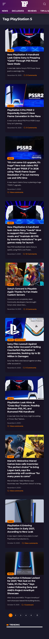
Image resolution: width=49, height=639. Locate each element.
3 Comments (31, 75)
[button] (5, 4)
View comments (16, 192)
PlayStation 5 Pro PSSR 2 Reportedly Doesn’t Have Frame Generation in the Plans (24, 113)
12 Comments (31, 254)
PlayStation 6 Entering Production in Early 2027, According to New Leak (20, 528)
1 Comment (28, 605)
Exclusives (20, 340)
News (10, 50)
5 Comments (31, 128)
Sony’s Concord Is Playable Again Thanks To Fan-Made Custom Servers (22, 291)
